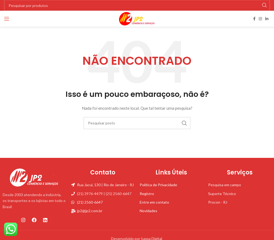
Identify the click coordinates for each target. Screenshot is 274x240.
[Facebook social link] (254, 18)
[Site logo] (137, 18)
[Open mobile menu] (6, 18)
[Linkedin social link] (267, 18)
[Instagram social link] (260, 18)
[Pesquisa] (137, 123)
